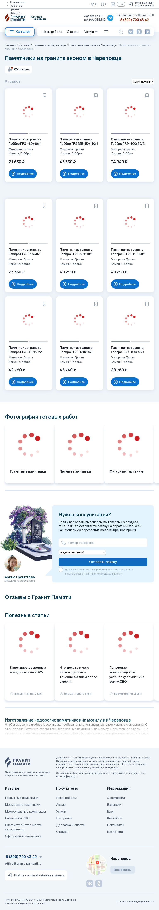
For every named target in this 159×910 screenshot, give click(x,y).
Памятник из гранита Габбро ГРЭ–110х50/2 (25, 349)
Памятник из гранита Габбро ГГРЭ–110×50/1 (128, 252)
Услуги (61, 811)
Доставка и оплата (70, 825)
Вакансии (114, 805)
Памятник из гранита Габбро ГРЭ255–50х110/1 (79, 141)
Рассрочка (64, 818)
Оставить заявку (103, 562)
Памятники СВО (17, 818)
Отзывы (15, 19)
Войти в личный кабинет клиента (141, 4)
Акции (61, 805)
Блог (110, 811)
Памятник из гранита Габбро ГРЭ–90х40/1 (25, 252)
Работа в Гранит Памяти (16, 9)
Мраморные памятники (22, 805)
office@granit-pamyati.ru (23, 863)
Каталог (19, 31)
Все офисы (122, 870)
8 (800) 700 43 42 (134, 20)
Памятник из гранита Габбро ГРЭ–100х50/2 (128, 141)
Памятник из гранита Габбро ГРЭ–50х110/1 (76, 252)
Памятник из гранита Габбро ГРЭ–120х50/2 (77, 349)
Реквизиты (17, 16)
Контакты (114, 818)
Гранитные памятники (21, 798)
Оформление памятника (23, 836)
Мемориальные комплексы (25, 811)
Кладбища (115, 832)
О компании (18, 2)
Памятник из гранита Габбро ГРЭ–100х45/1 (127, 349)
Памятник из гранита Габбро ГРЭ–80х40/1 (25, 141)
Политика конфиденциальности (135, 901)
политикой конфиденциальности (103, 573)
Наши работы (52, 32)
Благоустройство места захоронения (23, 827)
